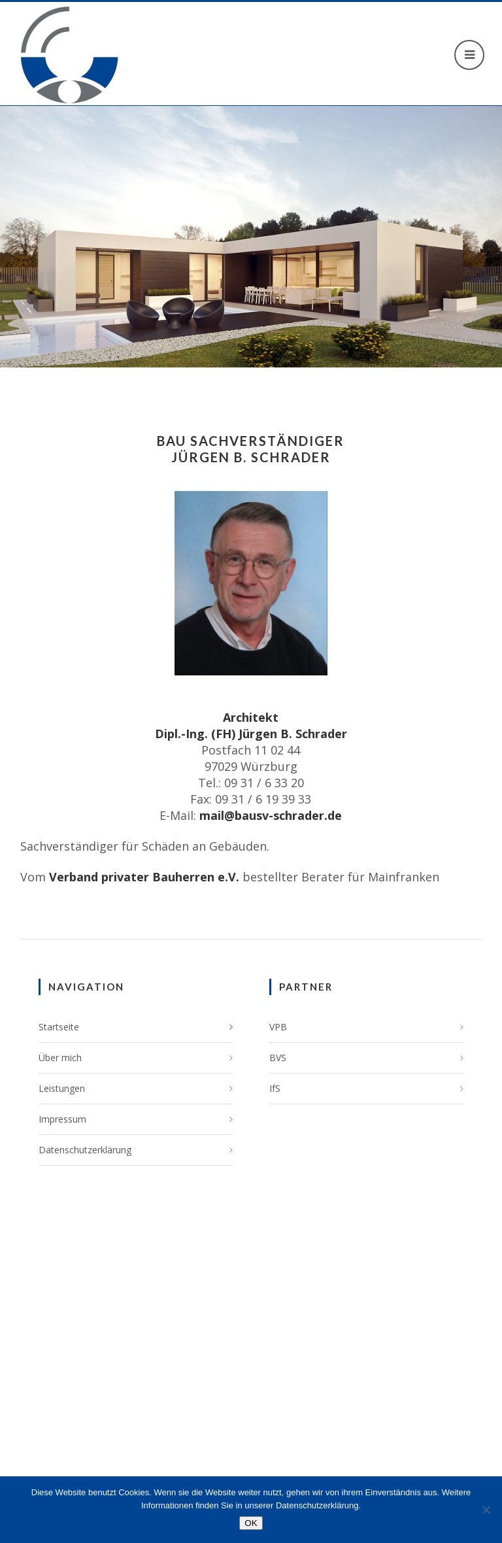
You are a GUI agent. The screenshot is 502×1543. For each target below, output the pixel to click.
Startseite (59, 1027)
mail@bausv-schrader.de (270, 815)
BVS (277, 1057)
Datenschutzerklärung (85, 1150)
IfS (274, 1088)
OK (250, 1523)
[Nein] (485, 1509)
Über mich (60, 1057)
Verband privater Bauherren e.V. (144, 877)
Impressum (62, 1119)
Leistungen (62, 1088)
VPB (278, 1027)
